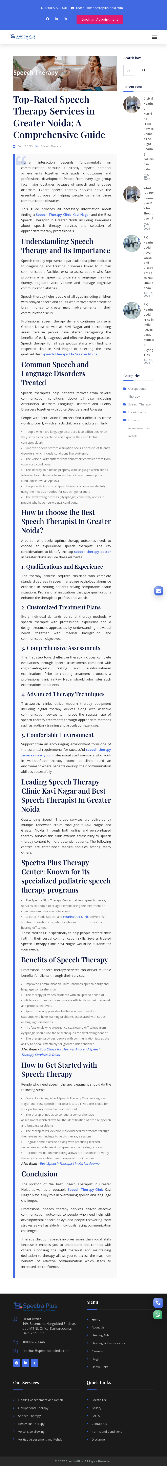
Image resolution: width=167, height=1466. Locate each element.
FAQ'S (96, 1416)
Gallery (96, 1408)
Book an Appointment (100, 19)
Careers (97, 1351)
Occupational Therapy (33, 1408)
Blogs (96, 1359)
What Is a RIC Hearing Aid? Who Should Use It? (149, 208)
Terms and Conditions (107, 1431)
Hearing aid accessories (108, 1343)
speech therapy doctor (92, 551)
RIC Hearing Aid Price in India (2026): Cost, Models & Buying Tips (149, 335)
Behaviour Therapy (31, 1424)
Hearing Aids (137, 417)
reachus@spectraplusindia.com (45, 1350)
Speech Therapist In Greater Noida (69, 354)
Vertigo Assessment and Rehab (40, 1439)
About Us (98, 1327)
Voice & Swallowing (31, 1431)
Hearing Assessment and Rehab (139, 433)
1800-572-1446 (33, 1342)
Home (96, 1319)
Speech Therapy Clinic (85, 1189)
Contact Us (99, 1424)
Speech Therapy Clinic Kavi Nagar (63, 214)
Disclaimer (99, 1439)
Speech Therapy (139, 409)
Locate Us (99, 1400)
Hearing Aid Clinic (76, 917)
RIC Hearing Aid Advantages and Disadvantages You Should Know (148, 267)
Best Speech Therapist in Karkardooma (69, 1163)
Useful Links (100, 1367)
